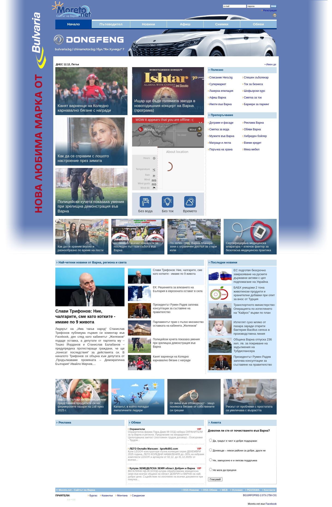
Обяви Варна (252, 129)
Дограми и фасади (220, 122)
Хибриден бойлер (255, 136)
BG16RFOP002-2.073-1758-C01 (260, 495)
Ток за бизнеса (253, 84)
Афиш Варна (217, 97)
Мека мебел (251, 149)
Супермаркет (217, 84)
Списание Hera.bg (220, 77)
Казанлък (106, 495)
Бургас (92, 495)
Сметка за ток (252, 97)
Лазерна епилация (220, 90)
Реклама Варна (253, 122)
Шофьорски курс (254, 90)
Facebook (271, 503)
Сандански (137, 495)
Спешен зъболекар (256, 77)
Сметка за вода (218, 129)
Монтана (121, 495)
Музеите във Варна (221, 136)
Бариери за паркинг (256, 104)
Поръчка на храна (220, 149)
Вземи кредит (252, 142)
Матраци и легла (219, 142)
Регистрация (270, 10)
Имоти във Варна (220, 104)
